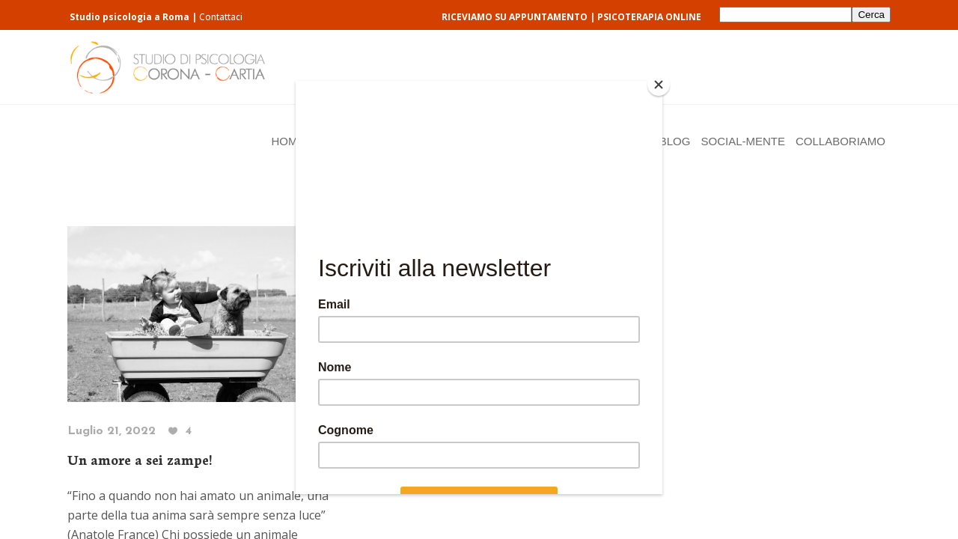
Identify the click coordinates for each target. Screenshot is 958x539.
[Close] (658, 84)
